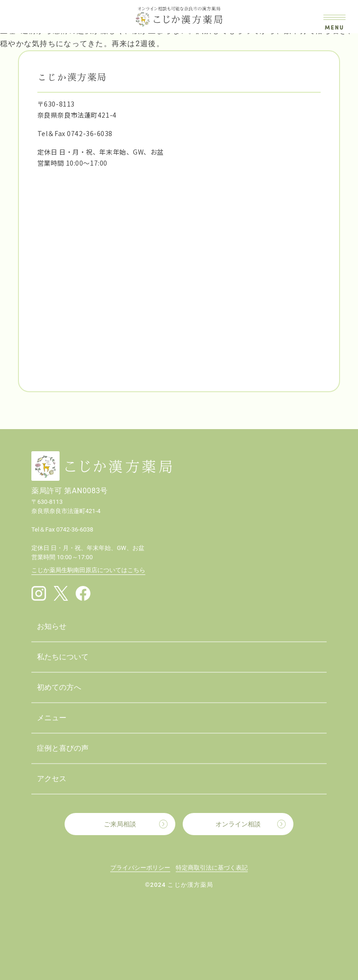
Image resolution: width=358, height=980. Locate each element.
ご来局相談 (120, 824)
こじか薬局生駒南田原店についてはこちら (88, 570)
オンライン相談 (238, 824)
